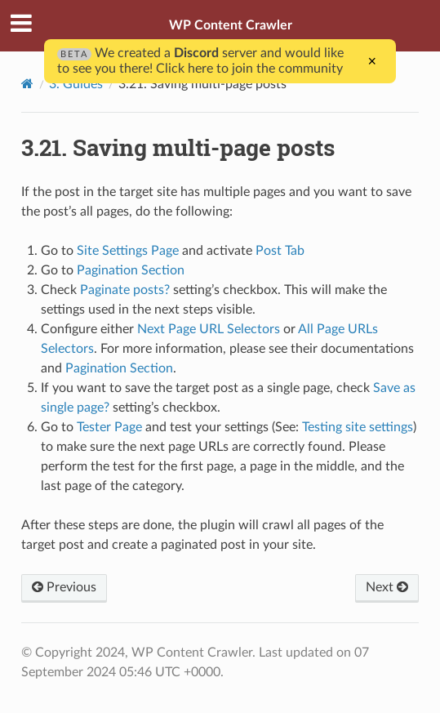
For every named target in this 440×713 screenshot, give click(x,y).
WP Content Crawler (230, 25)
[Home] (27, 84)
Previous (64, 587)
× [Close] (372, 61)
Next (387, 587)
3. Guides (76, 84)
